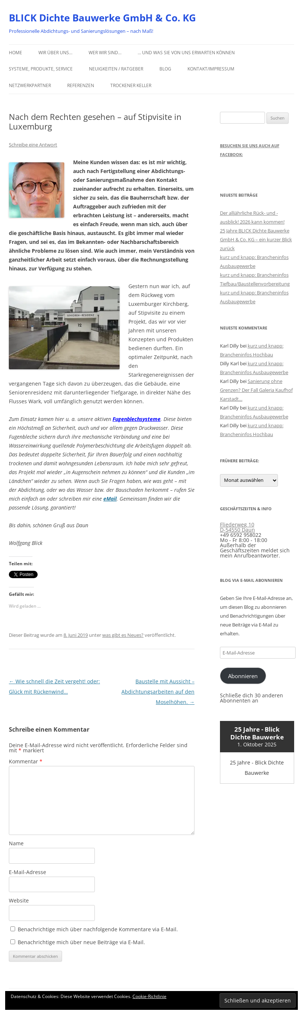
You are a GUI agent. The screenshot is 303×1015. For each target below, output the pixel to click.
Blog (165, 69)
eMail (110, 498)
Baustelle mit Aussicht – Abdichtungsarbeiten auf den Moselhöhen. (157, 691)
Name (16, 843)
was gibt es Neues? (123, 635)
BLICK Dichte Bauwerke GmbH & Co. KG (102, 17)
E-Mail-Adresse (27, 872)
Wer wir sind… (105, 52)
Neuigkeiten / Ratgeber (116, 69)
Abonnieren (243, 676)
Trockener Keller (130, 85)
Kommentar (25, 761)
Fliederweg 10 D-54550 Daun (237, 527)
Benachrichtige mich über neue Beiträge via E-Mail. (81, 942)
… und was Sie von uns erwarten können (186, 52)
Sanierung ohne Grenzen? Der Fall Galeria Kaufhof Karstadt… (256, 390)
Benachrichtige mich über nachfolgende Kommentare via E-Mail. (98, 929)
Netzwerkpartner (30, 85)
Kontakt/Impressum (210, 69)
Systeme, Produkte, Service (41, 69)
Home (15, 52)
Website (19, 900)
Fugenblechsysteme (137, 418)
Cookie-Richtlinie (149, 996)
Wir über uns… (55, 52)
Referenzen (80, 85)
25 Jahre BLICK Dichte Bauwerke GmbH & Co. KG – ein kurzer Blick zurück (256, 239)
